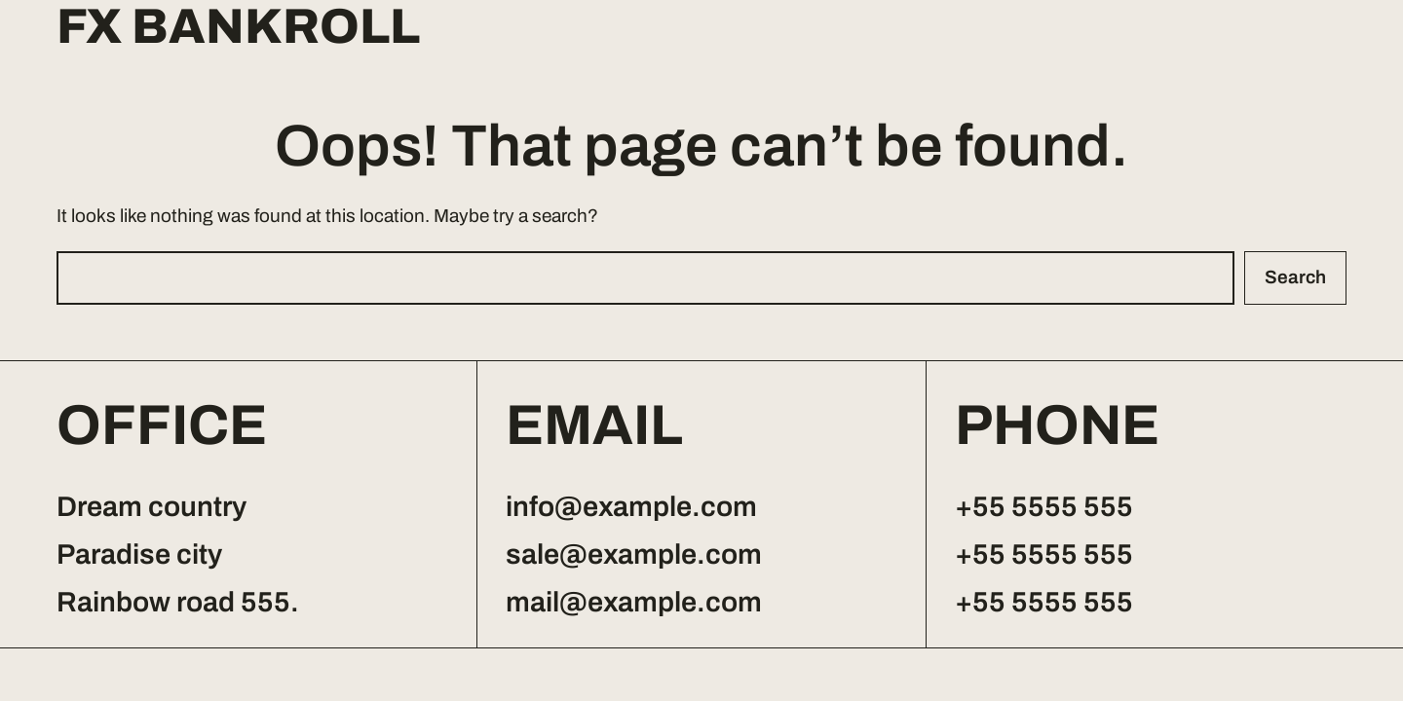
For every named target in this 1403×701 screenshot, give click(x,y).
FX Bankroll (238, 27)
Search (1295, 277)
